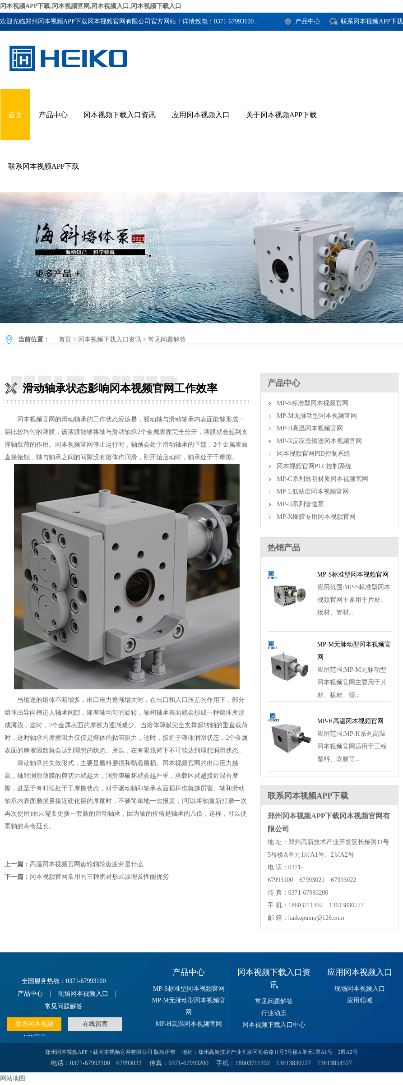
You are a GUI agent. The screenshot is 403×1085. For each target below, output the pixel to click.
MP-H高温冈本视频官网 (310, 428)
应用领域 (359, 1000)
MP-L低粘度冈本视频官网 (312, 491)
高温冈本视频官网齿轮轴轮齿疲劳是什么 (87, 864)
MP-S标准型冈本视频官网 (312, 403)
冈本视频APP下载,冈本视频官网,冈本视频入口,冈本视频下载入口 (90, 6)
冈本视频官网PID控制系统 (313, 453)
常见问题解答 (167, 339)
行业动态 (274, 1013)
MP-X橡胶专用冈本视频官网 (316, 516)
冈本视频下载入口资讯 (119, 115)
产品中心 (307, 21)
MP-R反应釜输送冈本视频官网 (319, 441)
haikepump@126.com (316, 917)
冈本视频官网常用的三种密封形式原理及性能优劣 (99, 876)
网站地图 (12, 1078)
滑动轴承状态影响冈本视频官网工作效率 (201, 257)
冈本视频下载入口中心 (274, 1024)
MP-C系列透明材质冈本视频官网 (322, 479)
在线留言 (95, 1023)
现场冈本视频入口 (83, 993)
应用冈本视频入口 (201, 115)
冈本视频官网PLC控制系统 (314, 466)
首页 (15, 115)
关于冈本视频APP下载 (281, 115)
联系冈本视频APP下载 (372, 21)
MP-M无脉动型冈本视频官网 (317, 415)
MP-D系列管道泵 (300, 504)
